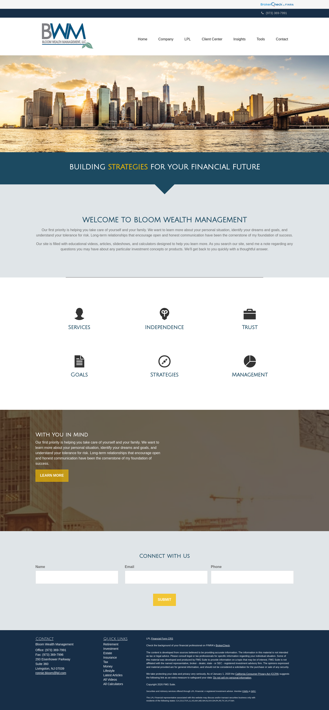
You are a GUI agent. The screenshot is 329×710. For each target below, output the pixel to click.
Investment (110, 648)
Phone (216, 567)
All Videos (110, 679)
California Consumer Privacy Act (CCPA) (257, 674)
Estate (107, 653)
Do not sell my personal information (232, 677)
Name (40, 567)
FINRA (245, 691)
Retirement (110, 644)
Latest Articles (112, 675)
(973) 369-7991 (274, 13)
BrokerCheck (223, 645)
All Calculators (113, 684)
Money (108, 666)
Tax (105, 662)
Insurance (110, 657)
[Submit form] (164, 600)
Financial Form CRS (162, 638)
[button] (166, 36)
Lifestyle (109, 671)
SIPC (253, 691)
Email (129, 567)
